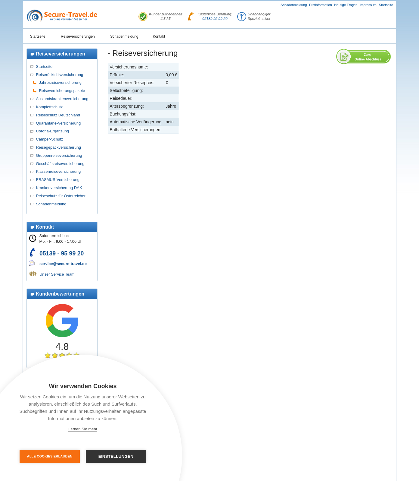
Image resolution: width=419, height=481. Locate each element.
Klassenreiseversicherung (58, 171)
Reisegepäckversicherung (58, 147)
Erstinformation (320, 5)
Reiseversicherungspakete (62, 90)
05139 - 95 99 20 (61, 253)
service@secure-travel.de (63, 263)
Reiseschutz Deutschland (58, 115)
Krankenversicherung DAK (59, 187)
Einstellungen (116, 456)
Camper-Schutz (49, 139)
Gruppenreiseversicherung (59, 155)
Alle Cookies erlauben (50, 456)
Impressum (368, 5)
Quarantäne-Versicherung (58, 123)
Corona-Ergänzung (52, 131)
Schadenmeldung (294, 5)
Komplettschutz (49, 107)
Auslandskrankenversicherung (62, 99)
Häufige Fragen (346, 5)
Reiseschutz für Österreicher (60, 196)
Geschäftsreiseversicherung (60, 163)
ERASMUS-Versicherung (57, 179)
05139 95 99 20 (214, 19)
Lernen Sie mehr (82, 429)
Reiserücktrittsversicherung (59, 74)
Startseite (386, 5)
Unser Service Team (57, 274)
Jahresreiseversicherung (60, 82)
